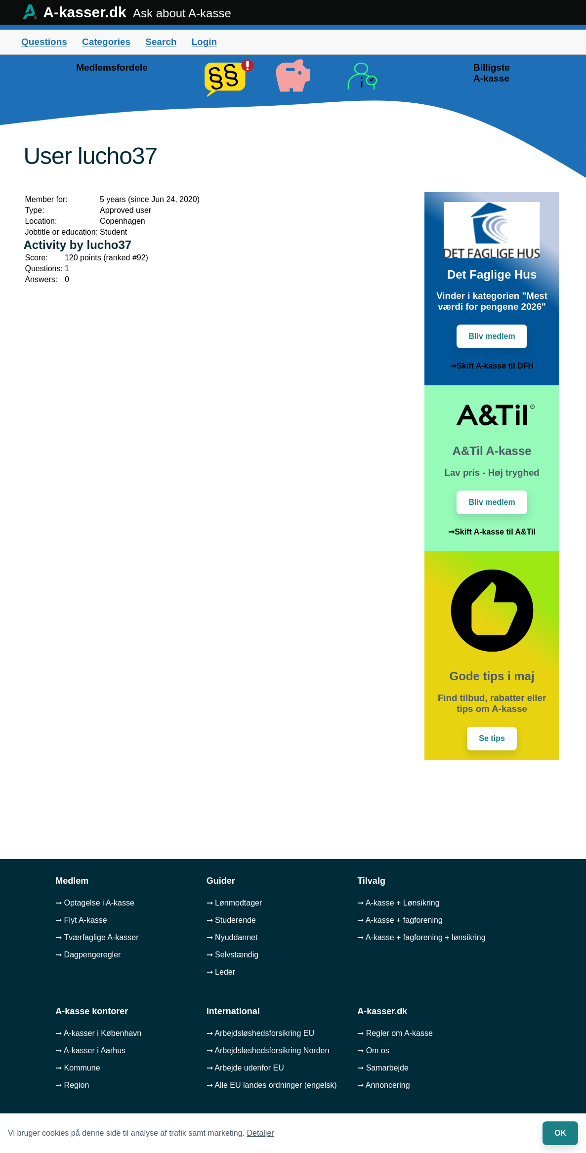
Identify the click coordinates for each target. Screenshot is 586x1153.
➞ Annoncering (383, 1085)
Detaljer (260, 1133)
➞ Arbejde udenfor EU (245, 1068)
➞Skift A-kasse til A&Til (492, 532)
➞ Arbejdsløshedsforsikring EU (260, 1033)
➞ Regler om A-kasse (395, 1033)
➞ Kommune (77, 1068)
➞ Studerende (231, 920)
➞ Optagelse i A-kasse (94, 903)
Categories (106, 42)
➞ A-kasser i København (98, 1033)
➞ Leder (221, 972)
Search (160, 42)
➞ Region (72, 1085)
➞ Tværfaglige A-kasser (96, 937)
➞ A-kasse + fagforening (400, 920)
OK (560, 1133)
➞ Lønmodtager (234, 903)
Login (204, 42)
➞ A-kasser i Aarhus (90, 1050)
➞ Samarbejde (383, 1068)
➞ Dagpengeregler (88, 954)
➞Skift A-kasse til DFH (492, 366)
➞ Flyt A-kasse (81, 920)
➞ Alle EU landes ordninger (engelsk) (272, 1085)
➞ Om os (373, 1050)
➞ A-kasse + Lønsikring (398, 903)
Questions (44, 42)
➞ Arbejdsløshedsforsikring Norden (268, 1050)
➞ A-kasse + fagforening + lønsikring (421, 937)
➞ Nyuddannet (232, 937)
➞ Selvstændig (233, 954)
